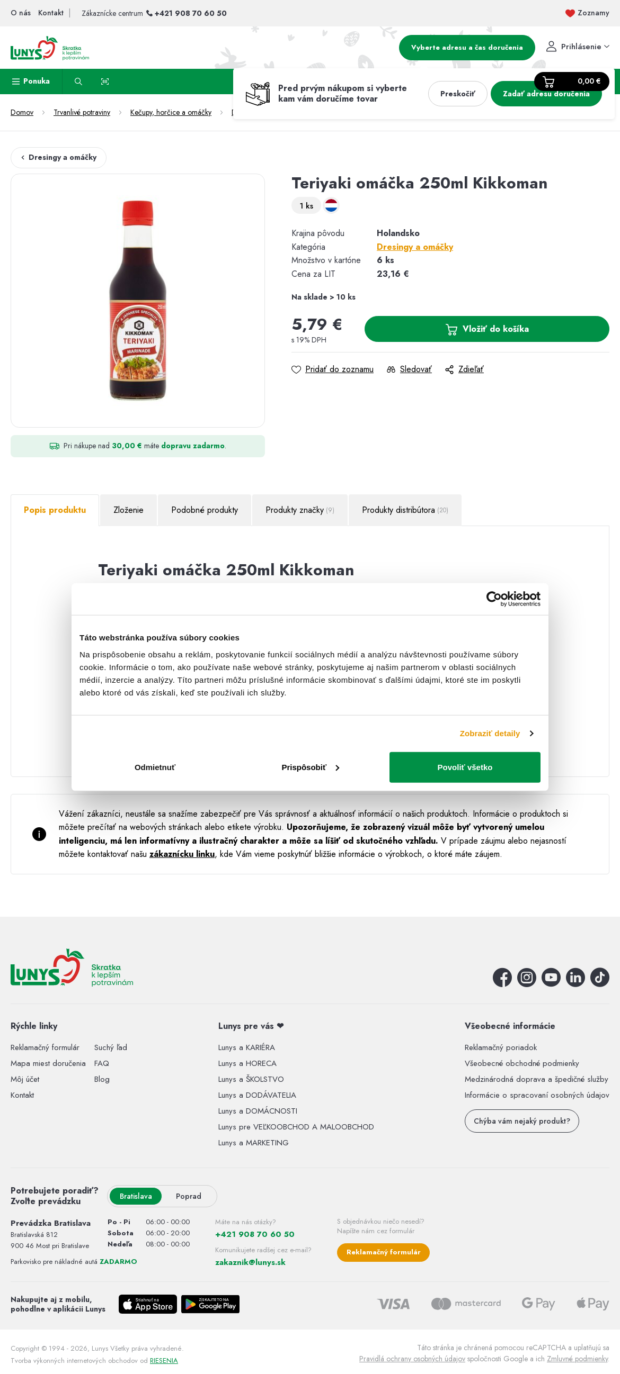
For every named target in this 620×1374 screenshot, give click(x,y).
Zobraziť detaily (490, 733)
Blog (102, 1079)
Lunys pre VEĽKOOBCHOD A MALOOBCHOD (296, 1127)
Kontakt (22, 1095)
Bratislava (136, 1196)
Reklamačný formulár (45, 1047)
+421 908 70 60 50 (191, 13)
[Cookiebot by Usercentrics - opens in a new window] (494, 599)
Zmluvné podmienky (577, 1358)
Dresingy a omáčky (58, 157)
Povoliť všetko (465, 766)
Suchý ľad (110, 1047)
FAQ (101, 1063)
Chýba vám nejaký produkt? (522, 1121)
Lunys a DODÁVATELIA (257, 1095)
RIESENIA (164, 1360)
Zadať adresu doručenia (546, 93)
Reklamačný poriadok (501, 1047)
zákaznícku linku (182, 854)
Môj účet (25, 1079)
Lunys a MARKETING (253, 1143)
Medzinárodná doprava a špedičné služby (536, 1079)
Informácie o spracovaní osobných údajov (537, 1095)
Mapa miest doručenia (48, 1063)
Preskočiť (457, 93)
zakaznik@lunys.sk (250, 1262)
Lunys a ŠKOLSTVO (251, 1079)
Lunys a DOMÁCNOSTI (257, 1111)
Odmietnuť (155, 766)
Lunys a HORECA (247, 1063)
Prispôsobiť (310, 766)
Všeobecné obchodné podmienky (522, 1063)
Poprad (188, 1196)
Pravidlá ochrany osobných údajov (412, 1358)
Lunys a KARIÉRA (246, 1047)
